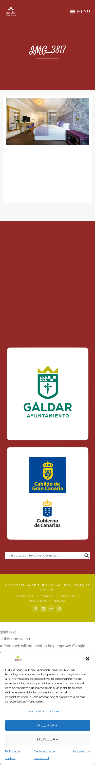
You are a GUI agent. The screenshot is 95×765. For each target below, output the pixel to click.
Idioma (59, 600)
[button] (87, 658)
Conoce (47, 596)
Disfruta (68, 596)
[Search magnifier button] (86, 555)
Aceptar (47, 725)
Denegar (48, 739)
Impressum (81, 751)
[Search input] (45, 555)
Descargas (38, 600)
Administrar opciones (43, 711)
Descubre (25, 596)
